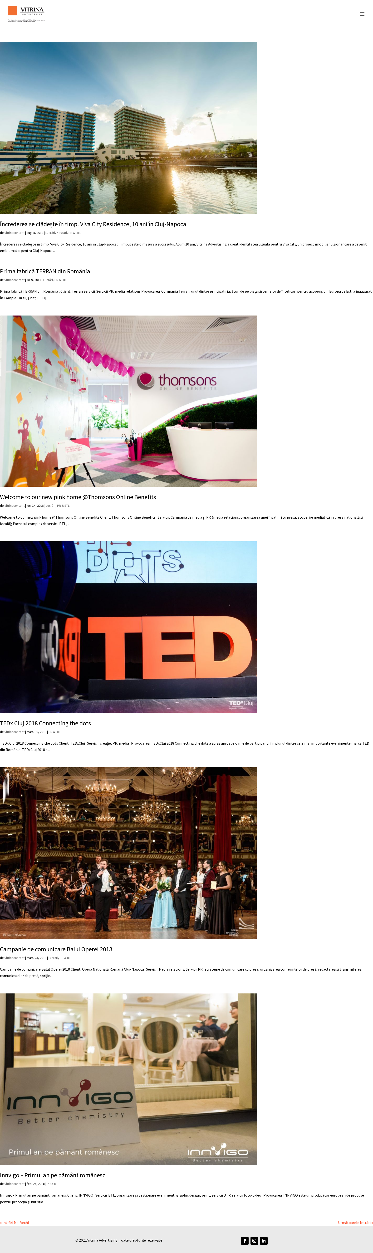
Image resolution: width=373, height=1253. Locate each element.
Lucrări (50, 233)
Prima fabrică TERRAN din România (45, 271)
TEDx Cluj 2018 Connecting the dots (45, 723)
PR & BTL (75, 233)
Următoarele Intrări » (355, 1222)
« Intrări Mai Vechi (14, 1222)
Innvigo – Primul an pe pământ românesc (52, 1175)
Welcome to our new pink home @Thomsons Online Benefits (78, 497)
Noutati (62, 233)
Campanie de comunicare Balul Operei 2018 (56, 949)
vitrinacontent (15, 233)
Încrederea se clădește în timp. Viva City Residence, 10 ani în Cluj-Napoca (93, 224)
